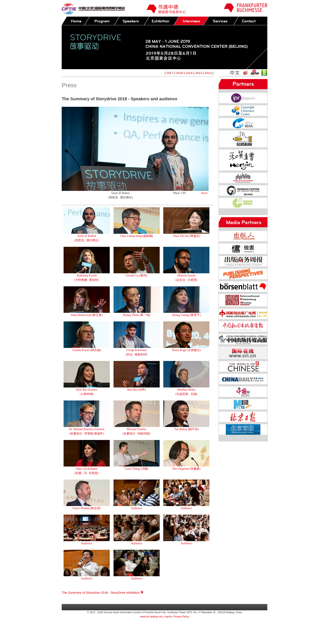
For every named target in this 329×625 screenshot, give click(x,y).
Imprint (168, 616)
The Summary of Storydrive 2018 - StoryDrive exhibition (102, 592)
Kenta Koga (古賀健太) (186, 350)
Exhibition (161, 21)
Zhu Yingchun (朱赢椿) (186, 468)
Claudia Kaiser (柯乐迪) (86, 350)
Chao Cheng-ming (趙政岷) (136, 236)
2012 (208, 73)
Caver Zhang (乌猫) (137, 468)
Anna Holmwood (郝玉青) (87, 315)
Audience (136, 508)
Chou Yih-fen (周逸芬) (186, 236)
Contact (250, 21)
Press (191, 21)
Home (76, 21)
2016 (179, 73)
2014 (188, 73)
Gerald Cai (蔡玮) (136, 275)
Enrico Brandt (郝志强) (87, 508)
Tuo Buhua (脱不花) (186, 429)
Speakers (131, 21)
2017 (169, 73)
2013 (198, 73)
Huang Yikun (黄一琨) (136, 315)
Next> (205, 193)
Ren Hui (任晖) (136, 389)
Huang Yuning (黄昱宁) (186, 315)
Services (221, 21)
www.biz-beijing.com (151, 616)
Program (101, 21)
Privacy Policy (181, 616)
